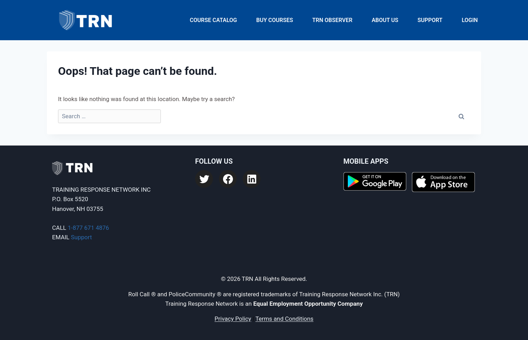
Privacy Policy (233, 318)
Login (470, 20)
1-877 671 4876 (88, 227)
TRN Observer (332, 20)
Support (430, 20)
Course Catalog (213, 20)
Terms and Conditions (285, 318)
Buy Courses (274, 20)
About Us (385, 20)
